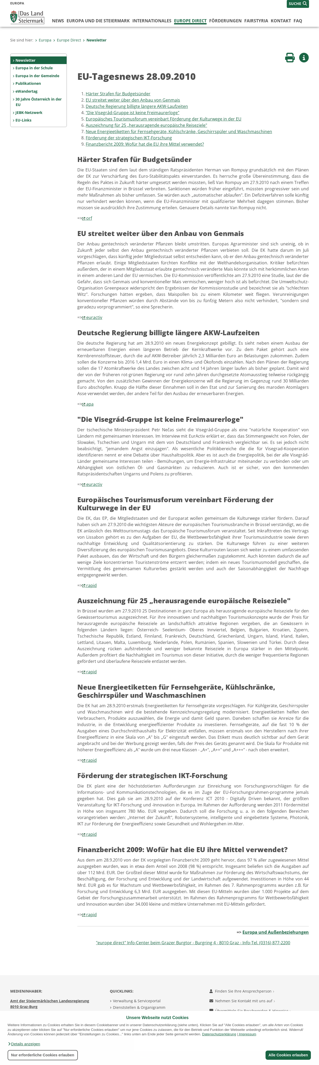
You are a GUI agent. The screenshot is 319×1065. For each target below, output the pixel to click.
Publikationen (28, 83)
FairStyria (256, 21)
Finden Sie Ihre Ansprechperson (241, 991)
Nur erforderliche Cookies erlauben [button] (42, 1055)
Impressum (247, 1034)
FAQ (298, 21)
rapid (91, 585)
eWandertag (26, 91)
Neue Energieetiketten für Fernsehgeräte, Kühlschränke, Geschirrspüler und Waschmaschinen (179, 131)
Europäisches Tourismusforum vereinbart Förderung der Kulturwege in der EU (163, 119)
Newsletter (94, 40)
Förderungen (225, 21)
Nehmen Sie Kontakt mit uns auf (242, 1000)
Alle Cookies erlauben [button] (288, 1055)
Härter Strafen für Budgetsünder (118, 94)
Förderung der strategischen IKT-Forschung (129, 138)
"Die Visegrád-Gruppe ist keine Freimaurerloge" (132, 113)
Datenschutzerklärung (219, 1034)
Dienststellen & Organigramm (139, 1007)
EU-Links (23, 120)
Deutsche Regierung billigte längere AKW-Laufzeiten (137, 106)
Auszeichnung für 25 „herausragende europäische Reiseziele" (146, 125)
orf (89, 218)
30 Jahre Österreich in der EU (38, 102)
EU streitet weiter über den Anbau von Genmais (133, 100)
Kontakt (281, 21)
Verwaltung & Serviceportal (137, 1000)
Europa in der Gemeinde (37, 75)
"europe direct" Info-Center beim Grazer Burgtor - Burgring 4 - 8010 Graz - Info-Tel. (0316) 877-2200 (193, 943)
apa (90, 404)
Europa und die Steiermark (98, 21)
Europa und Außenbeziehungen (275, 932)
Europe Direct (190, 21)
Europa (43, 40)
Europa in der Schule (34, 67)
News (58, 21)
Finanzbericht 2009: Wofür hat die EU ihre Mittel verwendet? (145, 144)
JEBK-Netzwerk (28, 112)
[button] (24, 1044)
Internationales (151, 21)
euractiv (94, 317)
